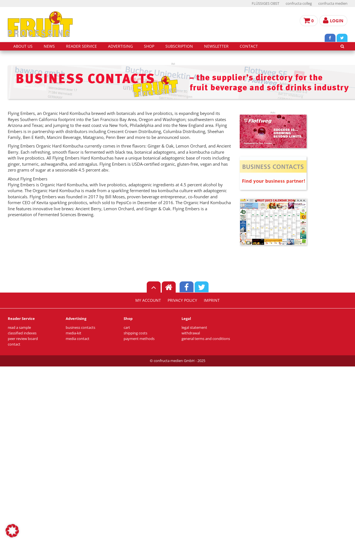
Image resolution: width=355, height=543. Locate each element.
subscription (179, 46)
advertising (120, 46)
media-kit (73, 333)
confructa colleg (299, 3)
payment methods (139, 338)
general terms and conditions (206, 338)
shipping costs (135, 333)
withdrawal (191, 333)
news (49, 46)
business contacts (80, 327)
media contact (77, 338)
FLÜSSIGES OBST (265, 3)
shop (149, 46)
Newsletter (216, 46)
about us (23, 46)
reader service (81, 46)
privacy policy (182, 300)
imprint (212, 300)
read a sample (19, 327)
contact (249, 46)
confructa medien (332, 3)
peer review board (23, 338)
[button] (12, 530)
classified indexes (22, 333)
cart (127, 327)
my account (148, 300)
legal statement (194, 327)
